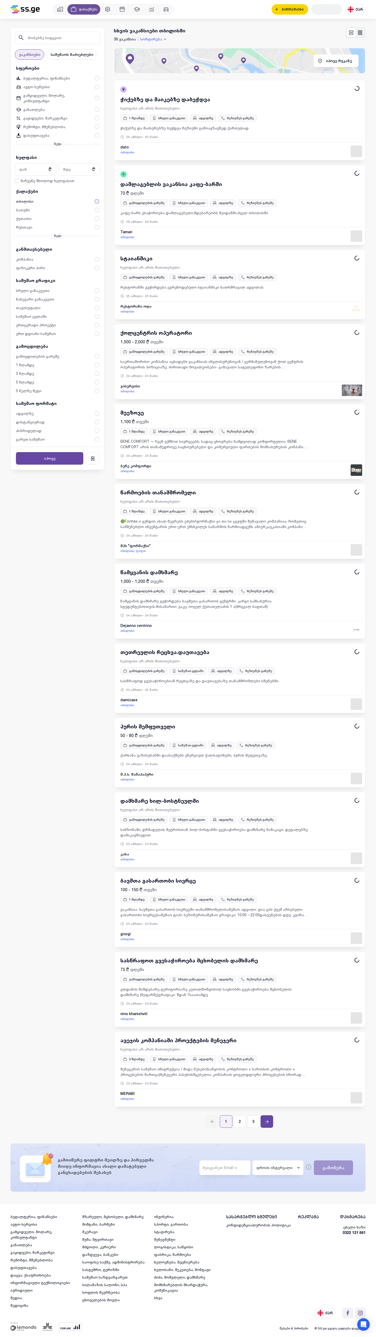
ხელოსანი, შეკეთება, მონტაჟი (182, 1269)
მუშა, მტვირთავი (98, 1239)
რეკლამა (308, 1216)
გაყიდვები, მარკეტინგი (32, 1252)
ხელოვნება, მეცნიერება (176, 1262)
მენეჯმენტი (164, 1239)
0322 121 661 (354, 1232)
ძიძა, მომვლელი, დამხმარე (179, 1277)
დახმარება (353, 1216)
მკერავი (90, 1232)
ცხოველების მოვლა (101, 1300)
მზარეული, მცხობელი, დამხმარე (113, 1216)
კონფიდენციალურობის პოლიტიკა (258, 1225)
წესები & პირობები (294, 1328)
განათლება (21, 1245)
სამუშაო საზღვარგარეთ (105, 1277)
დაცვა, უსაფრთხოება (30, 1275)
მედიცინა (19, 1305)
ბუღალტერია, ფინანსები (33, 1216)
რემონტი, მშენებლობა (31, 1260)
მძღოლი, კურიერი (99, 1247)
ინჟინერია (164, 1216)
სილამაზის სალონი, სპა (104, 1284)
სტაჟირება (164, 1232)
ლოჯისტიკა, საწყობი (173, 1247)
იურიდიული (21, 1290)
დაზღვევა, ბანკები (100, 1254)
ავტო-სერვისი (23, 1224)
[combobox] (154, 39)
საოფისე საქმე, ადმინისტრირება (113, 1262)
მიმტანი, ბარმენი (98, 1224)
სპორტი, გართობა (171, 1224)
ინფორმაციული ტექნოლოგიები (40, 1282)
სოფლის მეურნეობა (101, 1292)
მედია (16, 1298)
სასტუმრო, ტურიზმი (100, 1269)
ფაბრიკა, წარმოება (172, 1254)
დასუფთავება (23, 1267)
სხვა (158, 1298)
